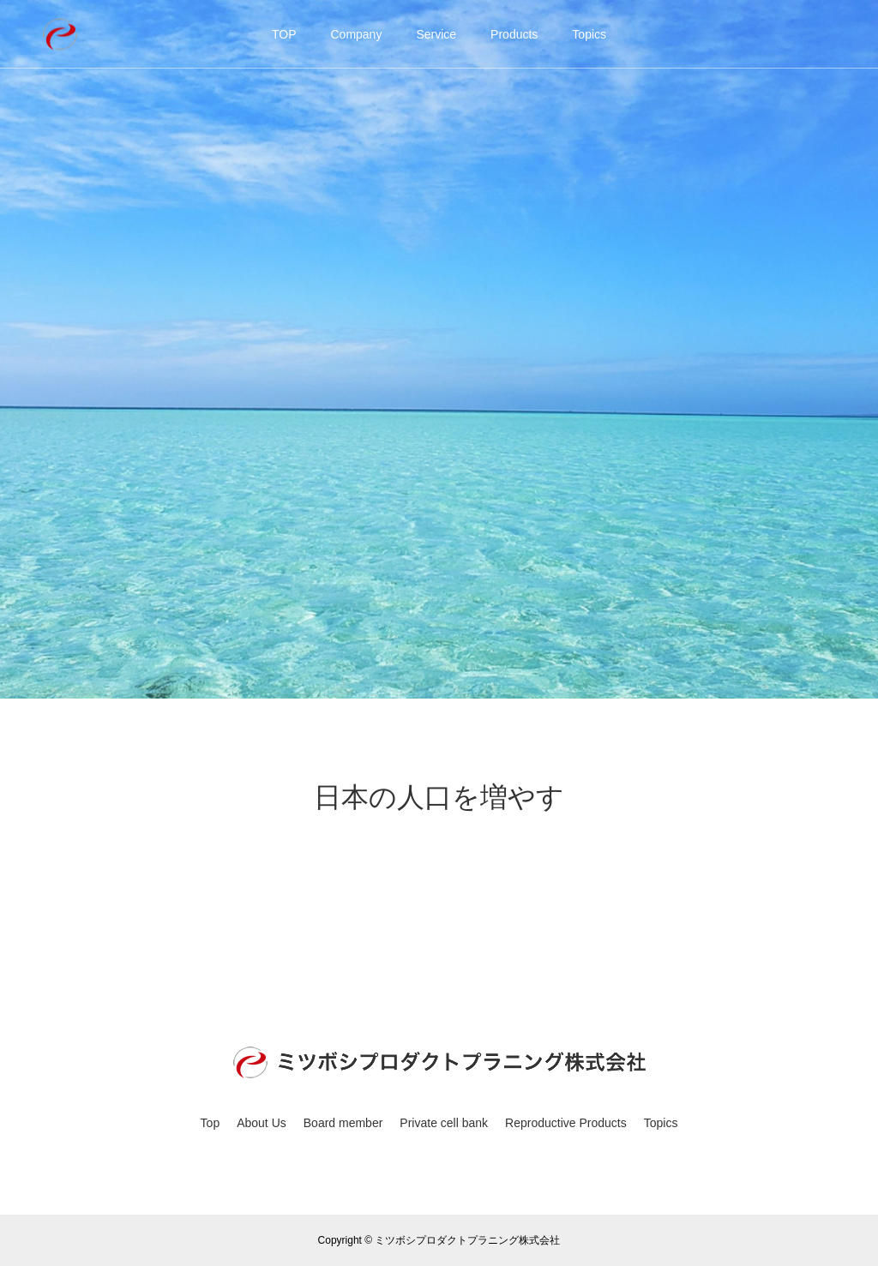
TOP (284, 34)
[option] (439, 349)
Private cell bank (444, 1123)
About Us (261, 1123)
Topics (589, 34)
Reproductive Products (566, 1123)
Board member (343, 1123)
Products (514, 34)
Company (356, 34)
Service (436, 34)
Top (210, 1123)
